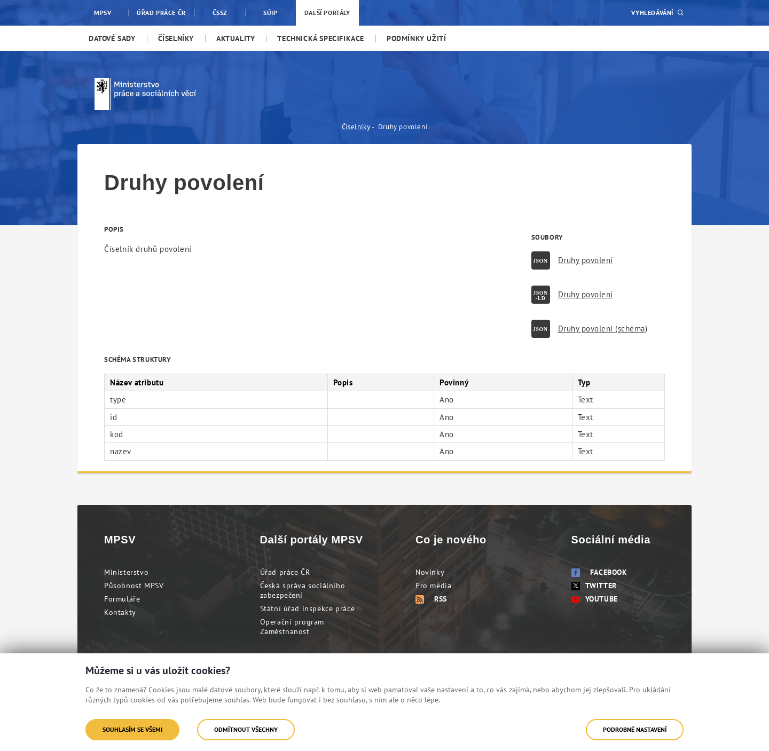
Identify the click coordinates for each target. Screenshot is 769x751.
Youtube (594, 599)
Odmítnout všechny (246, 729)
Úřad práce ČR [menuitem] (161, 13)
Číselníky (356, 126)
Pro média (433, 585)
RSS (431, 599)
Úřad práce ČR (285, 572)
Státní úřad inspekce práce (307, 608)
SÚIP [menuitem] (270, 13)
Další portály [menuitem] (327, 13)
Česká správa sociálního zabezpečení (303, 590)
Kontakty (120, 612)
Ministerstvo (126, 572)
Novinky (429, 572)
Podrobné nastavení (634, 729)
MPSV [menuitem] (102, 13)
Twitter (594, 585)
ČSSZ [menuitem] (220, 13)
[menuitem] (112, 38)
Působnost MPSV (133, 585)
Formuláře (122, 599)
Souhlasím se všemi (132, 729)
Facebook (599, 572)
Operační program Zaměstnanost (292, 626)
